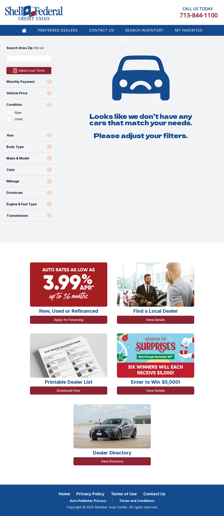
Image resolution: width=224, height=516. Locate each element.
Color (28, 170)
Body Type (28, 147)
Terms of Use (124, 493)
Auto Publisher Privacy (88, 501)
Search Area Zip (25, 48)
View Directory (112, 461)
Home (64, 493)
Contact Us (101, 30)
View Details (155, 320)
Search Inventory (144, 30)
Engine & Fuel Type (28, 204)
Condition (28, 105)
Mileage (28, 181)
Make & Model (28, 158)
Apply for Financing (68, 320)
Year (28, 135)
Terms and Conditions (136, 501)
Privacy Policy (90, 493)
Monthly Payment (28, 82)
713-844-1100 (199, 15)
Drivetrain (28, 193)
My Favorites (188, 30)
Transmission (28, 216)
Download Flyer (69, 391)
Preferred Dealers (58, 30)
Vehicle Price (28, 93)
